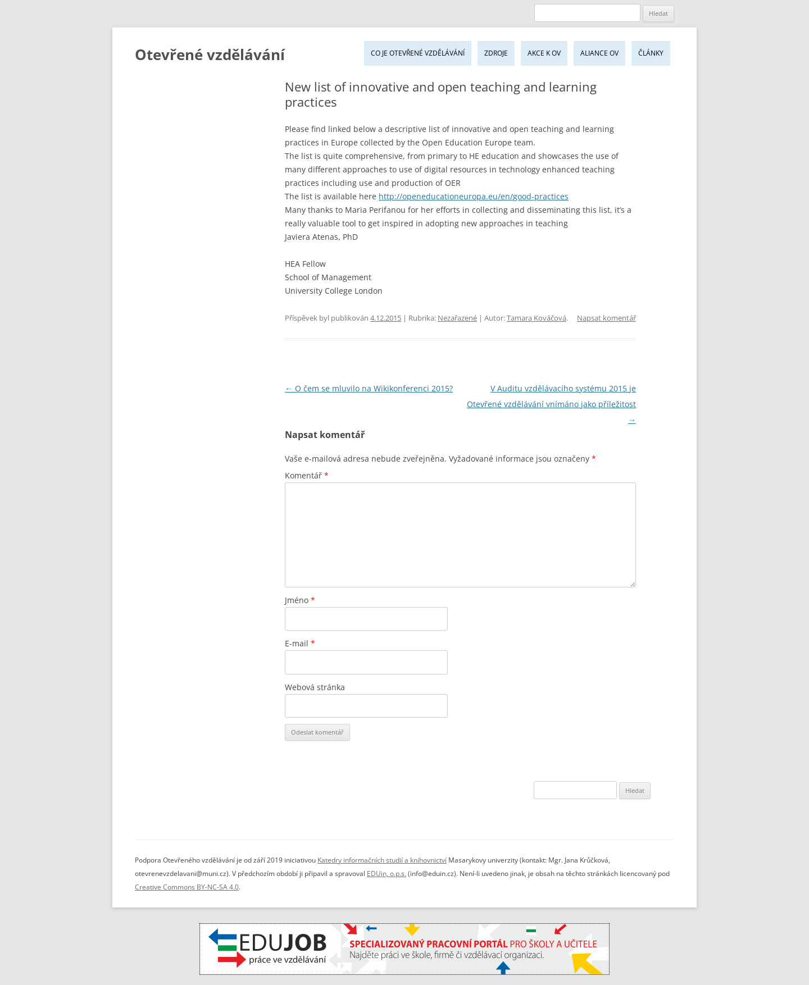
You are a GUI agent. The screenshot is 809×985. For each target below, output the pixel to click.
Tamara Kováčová (536, 318)
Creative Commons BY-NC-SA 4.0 (187, 887)
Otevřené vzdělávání (210, 54)
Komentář (307, 475)
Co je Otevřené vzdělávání (418, 53)
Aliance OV (599, 53)
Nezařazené (457, 318)
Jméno (300, 600)
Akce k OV (544, 53)
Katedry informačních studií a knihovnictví (382, 860)
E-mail (300, 643)
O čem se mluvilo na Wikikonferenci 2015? (369, 388)
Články (650, 53)
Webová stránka (315, 687)
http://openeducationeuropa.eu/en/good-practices (474, 196)
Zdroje (496, 53)
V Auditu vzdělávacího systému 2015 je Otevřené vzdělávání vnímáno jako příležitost (551, 404)
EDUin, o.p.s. (386, 873)
